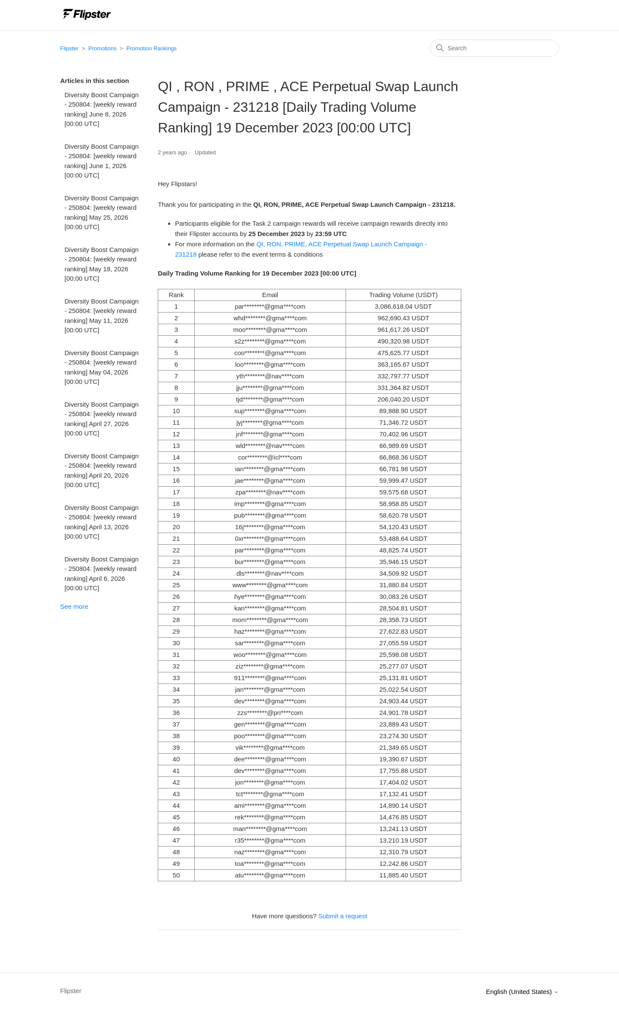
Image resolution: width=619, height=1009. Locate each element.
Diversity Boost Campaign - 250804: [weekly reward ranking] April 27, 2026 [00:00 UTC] (101, 419)
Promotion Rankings (151, 48)
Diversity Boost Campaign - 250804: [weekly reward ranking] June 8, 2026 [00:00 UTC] (101, 109)
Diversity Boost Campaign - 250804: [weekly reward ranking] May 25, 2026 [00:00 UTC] (101, 212)
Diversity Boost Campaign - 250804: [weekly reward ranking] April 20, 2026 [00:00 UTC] (101, 470)
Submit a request (342, 916)
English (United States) (522, 991)
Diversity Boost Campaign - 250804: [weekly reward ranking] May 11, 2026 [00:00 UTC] (101, 315)
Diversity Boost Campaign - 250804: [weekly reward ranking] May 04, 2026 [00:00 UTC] (101, 367)
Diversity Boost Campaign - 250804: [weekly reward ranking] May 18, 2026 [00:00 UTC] (101, 264)
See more (74, 606)
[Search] (494, 48)
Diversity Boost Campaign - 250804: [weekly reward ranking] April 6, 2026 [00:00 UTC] (101, 573)
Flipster (69, 48)
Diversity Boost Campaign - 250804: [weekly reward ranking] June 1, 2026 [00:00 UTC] (101, 161)
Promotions (102, 48)
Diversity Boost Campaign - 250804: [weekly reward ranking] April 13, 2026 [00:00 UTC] (101, 522)
